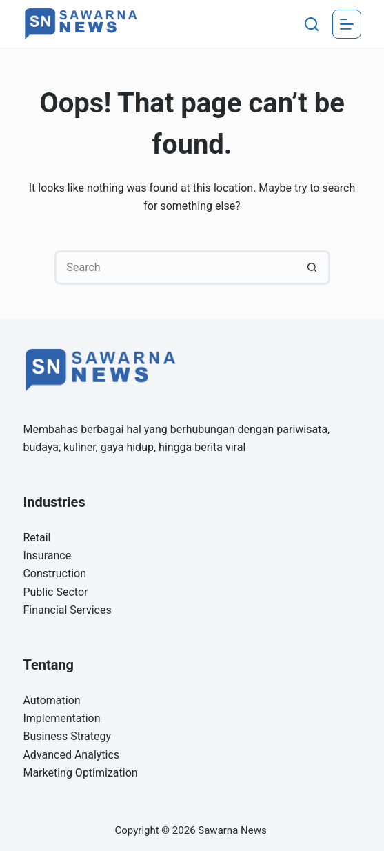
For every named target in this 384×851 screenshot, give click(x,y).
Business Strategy (67, 736)
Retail (36, 537)
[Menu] (346, 24)
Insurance (47, 555)
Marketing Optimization (80, 772)
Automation (51, 700)
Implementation (61, 718)
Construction (54, 573)
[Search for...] (175, 267)
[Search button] (313, 267)
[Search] (312, 24)
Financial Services (67, 610)
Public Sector (55, 592)
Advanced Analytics (71, 754)
